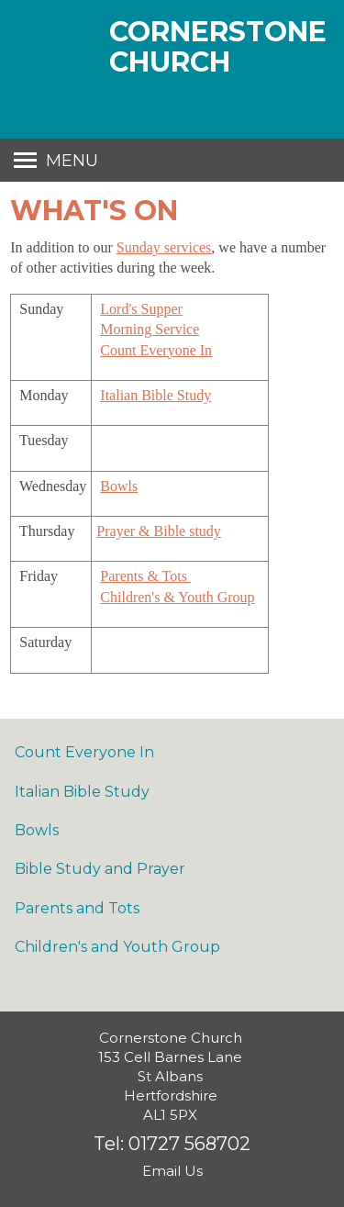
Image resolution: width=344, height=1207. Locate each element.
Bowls (119, 486)
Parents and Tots (77, 908)
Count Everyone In (156, 350)
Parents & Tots (145, 576)
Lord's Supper (141, 309)
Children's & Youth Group (177, 597)
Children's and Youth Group (117, 947)
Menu (72, 161)
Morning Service (149, 329)
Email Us (172, 1170)
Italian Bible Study (155, 395)
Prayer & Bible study (158, 531)
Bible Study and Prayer (100, 868)
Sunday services (164, 247)
